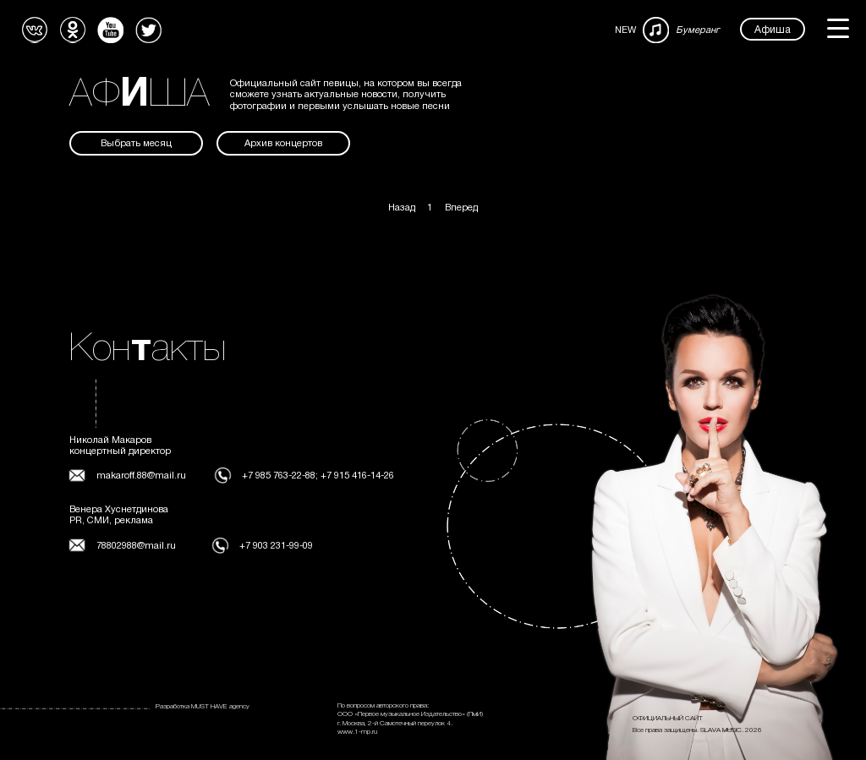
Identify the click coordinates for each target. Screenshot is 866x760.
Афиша (772, 30)
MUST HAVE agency (220, 706)
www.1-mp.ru (357, 732)
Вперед (461, 208)
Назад (401, 208)
